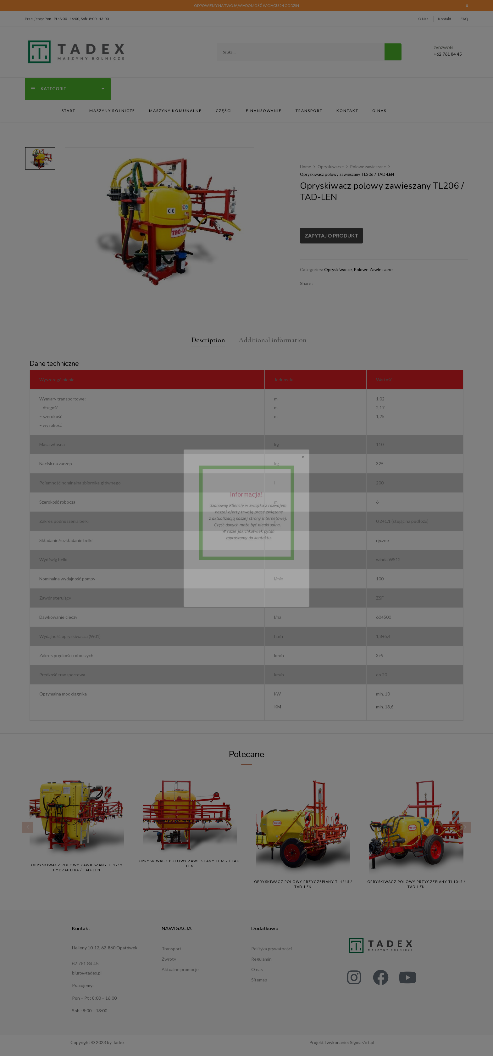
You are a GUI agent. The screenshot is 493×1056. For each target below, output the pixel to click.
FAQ (464, 18)
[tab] (205, 341)
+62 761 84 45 (448, 51)
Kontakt (444, 18)
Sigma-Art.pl (362, 1044)
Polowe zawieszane (368, 166)
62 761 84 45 (85, 966)
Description (205, 340)
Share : (306, 283)
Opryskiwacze (331, 166)
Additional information (273, 340)
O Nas (423, 18)
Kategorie (67, 88)
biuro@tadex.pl (87, 974)
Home (305, 166)
